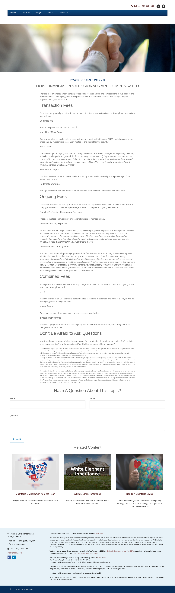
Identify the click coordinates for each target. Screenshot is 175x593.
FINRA (99, 557)
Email (92, 398)
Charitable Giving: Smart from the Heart (35, 494)
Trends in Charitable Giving (139, 494)
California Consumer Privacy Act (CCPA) (120, 551)
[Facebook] (163, 6)
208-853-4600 (142, 6)
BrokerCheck (98, 533)
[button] (26, 12)
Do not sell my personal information (85, 553)
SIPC (105, 557)
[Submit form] (17, 439)
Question (14, 415)
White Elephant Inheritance (87, 494)
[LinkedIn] (158, 6)
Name (12, 398)
